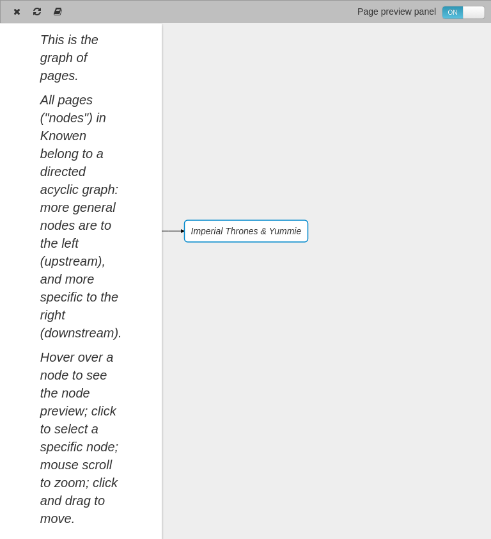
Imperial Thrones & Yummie (246, 231)
